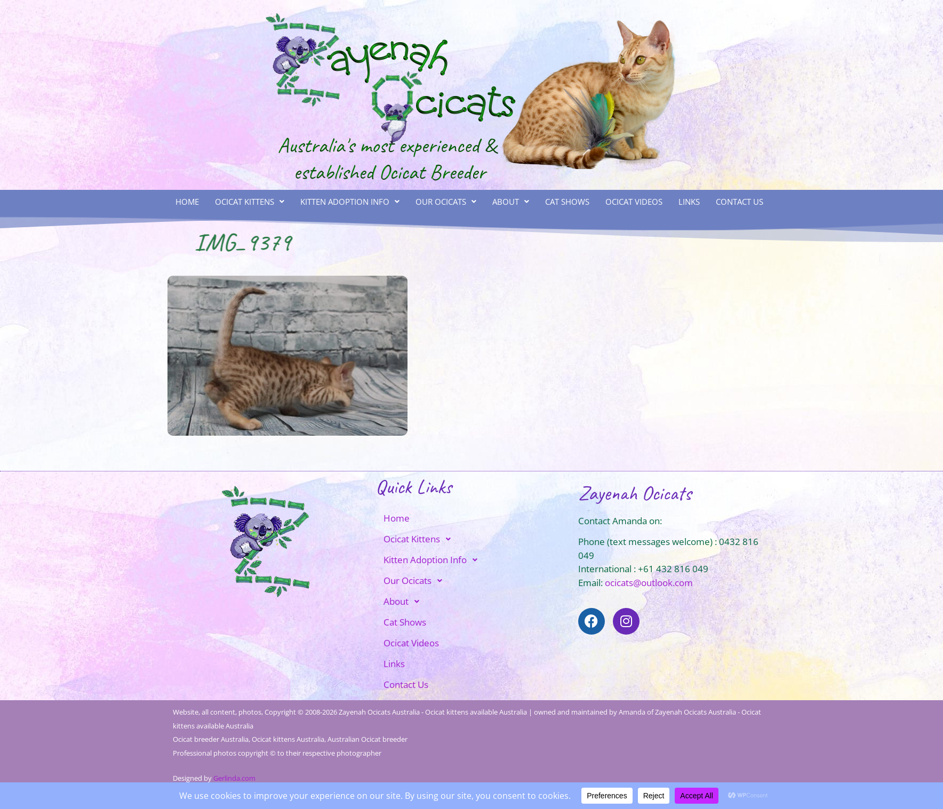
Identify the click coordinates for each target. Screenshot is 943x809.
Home (187, 201)
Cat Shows (567, 201)
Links (689, 201)
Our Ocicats (445, 201)
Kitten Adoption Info (349, 201)
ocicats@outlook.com (649, 582)
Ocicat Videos (633, 201)
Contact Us (739, 201)
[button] (249, 202)
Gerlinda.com (234, 778)
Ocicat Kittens (249, 201)
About (510, 201)
